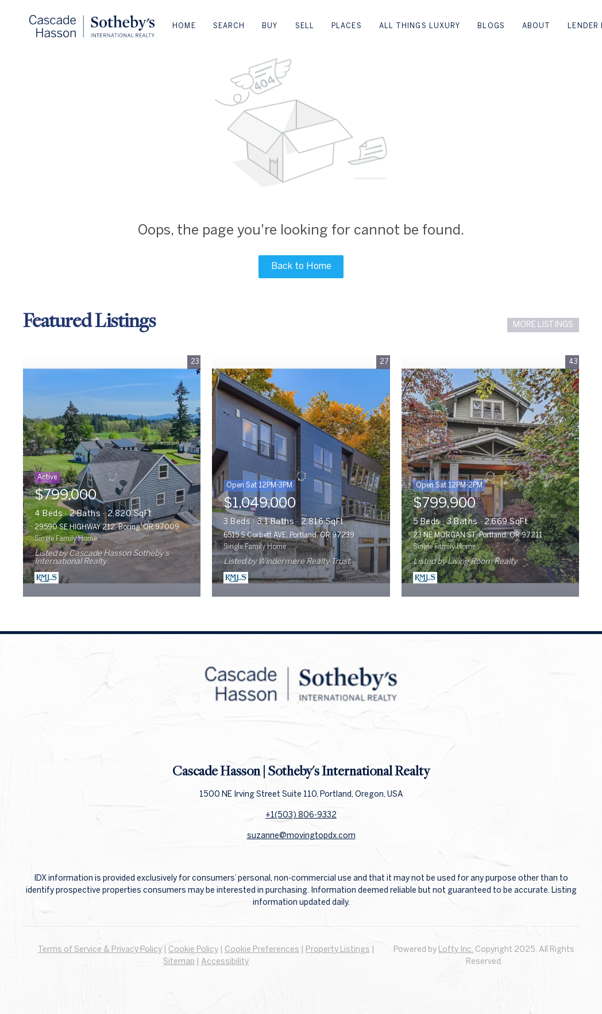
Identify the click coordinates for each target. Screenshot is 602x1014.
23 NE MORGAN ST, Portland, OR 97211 (477, 535)
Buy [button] (269, 26)
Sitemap (179, 962)
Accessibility (225, 962)
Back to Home (301, 266)
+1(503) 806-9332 (301, 815)
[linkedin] (301, 736)
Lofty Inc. (455, 950)
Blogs (491, 26)
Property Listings (338, 950)
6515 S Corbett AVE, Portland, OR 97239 (288, 535)
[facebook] (278, 736)
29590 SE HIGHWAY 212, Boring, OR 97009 (106, 527)
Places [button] (346, 26)
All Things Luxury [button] (420, 26)
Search (229, 26)
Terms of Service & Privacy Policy (100, 950)
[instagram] (324, 736)
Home (183, 26)
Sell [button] (304, 26)
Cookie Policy (193, 950)
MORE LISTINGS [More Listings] (543, 325)
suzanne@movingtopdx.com (301, 836)
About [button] (536, 26)
